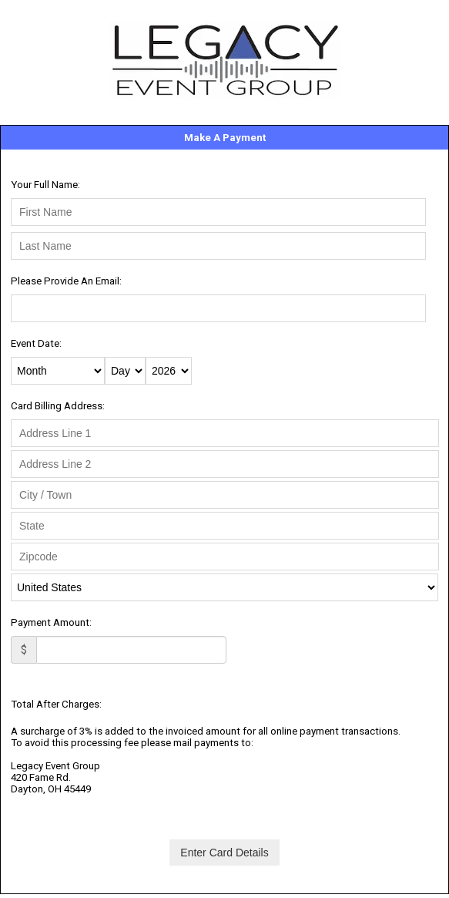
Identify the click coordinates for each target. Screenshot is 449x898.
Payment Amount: (51, 622)
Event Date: (36, 343)
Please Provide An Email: (66, 281)
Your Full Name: (45, 184)
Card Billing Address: (58, 406)
